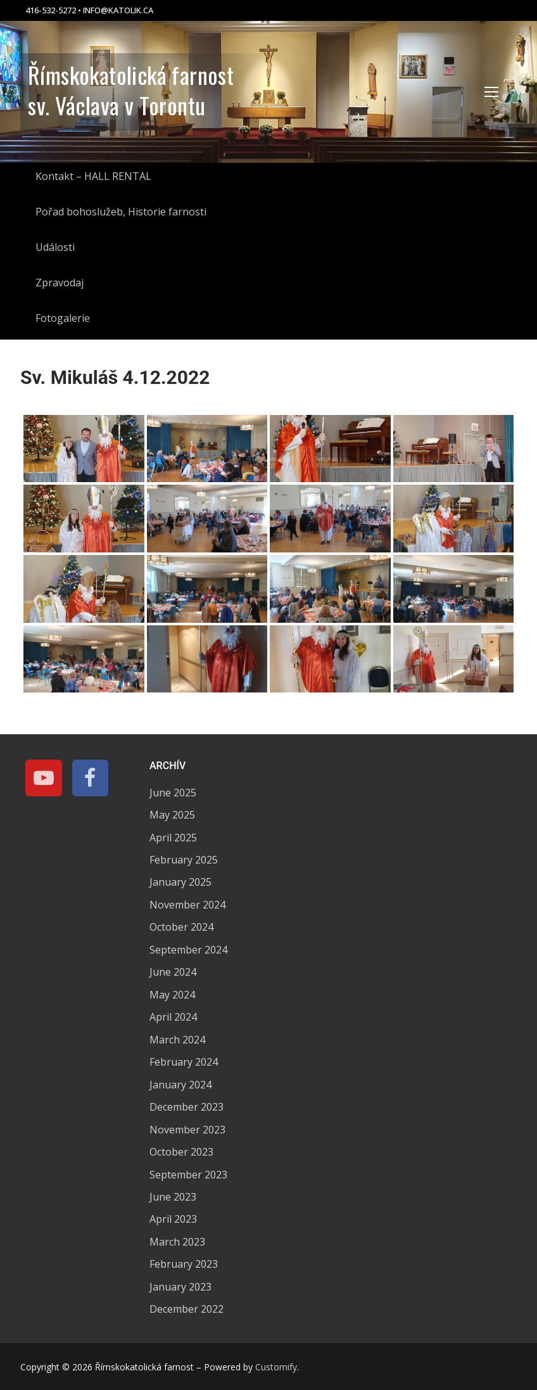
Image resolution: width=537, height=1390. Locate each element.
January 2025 (180, 882)
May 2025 (172, 815)
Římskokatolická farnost (131, 75)
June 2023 (172, 1197)
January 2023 (180, 1287)
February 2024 (183, 1062)
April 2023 (173, 1219)
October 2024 (181, 927)
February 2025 (183, 860)
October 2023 (181, 1152)
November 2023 (187, 1130)
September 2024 (188, 950)
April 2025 (173, 838)
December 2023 (186, 1107)
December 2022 (186, 1309)
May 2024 (172, 995)
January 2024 (180, 1085)
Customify (276, 1367)
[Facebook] (90, 778)
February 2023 (183, 1264)
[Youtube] (43, 778)
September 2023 (188, 1175)
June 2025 (172, 793)
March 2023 (177, 1242)
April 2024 (173, 1017)
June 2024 (172, 972)
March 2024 (177, 1040)
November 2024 (187, 905)
